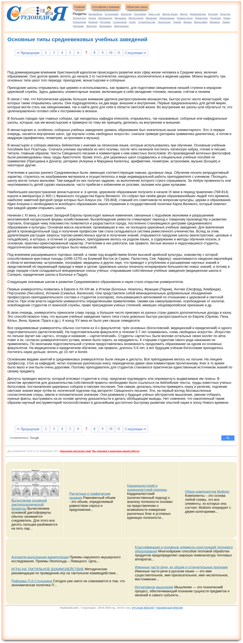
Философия (200, 22)
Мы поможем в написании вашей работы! (116, 451)
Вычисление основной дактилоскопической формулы (29, 504)
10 (110, 53)
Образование (167, 18)
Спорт (132, 22)
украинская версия (169, 607)
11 (118, 53)
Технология (164, 22)
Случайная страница (105, 6)
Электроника (121, 26)
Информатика (198, 14)
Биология (126, 14)
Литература (79, 18)
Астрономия (111, 14)
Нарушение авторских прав (75, 451)
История (213, 14)
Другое (184, 14)
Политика (215, 18)
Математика (105, 18)
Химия (226, 22)
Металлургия (136, 18)
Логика (92, 18)
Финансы (215, 22)
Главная (79, 6)
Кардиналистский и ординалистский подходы (147, 488)
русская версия (143, 607)
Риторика (105, 22)
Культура (225, 14)
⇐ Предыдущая (28, 53)
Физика (187, 22)
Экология (91, 26)
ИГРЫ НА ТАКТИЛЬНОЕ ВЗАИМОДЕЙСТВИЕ (47, 569)
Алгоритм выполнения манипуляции (40, 557)
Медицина (120, 18)
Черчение (78, 26)
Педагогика (201, 18)
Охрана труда (185, 18)
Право (226, 18)
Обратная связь (137, 6)
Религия (93, 22)
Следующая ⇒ (135, 53)
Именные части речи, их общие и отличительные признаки (181, 567)
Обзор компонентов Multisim (207, 492)
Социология (120, 22)
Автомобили (95, 14)
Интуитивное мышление (154, 587)
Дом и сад (154, 14)
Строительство (146, 22)
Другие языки (170, 14)
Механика (151, 18)
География (140, 14)
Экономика (105, 26)
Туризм (177, 22)
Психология (79, 22)
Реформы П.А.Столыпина (31, 581)
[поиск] (113, 438)
